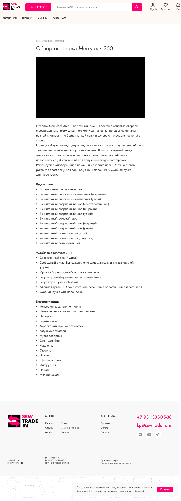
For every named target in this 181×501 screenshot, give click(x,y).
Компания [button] (10, 18)
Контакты (65, 434)
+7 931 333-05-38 (154, 419)
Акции (48, 434)
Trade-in (27, 18)
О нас (64, 425)
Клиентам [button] (59, 18)
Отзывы (49, 430)
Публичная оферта (109, 462)
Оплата (104, 430)
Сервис (42, 18)
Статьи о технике (70, 430)
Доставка (105, 425)
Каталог (49, 425)
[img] (149, 436)
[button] (153, 7)
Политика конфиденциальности (116, 465)
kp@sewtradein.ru (154, 427)
